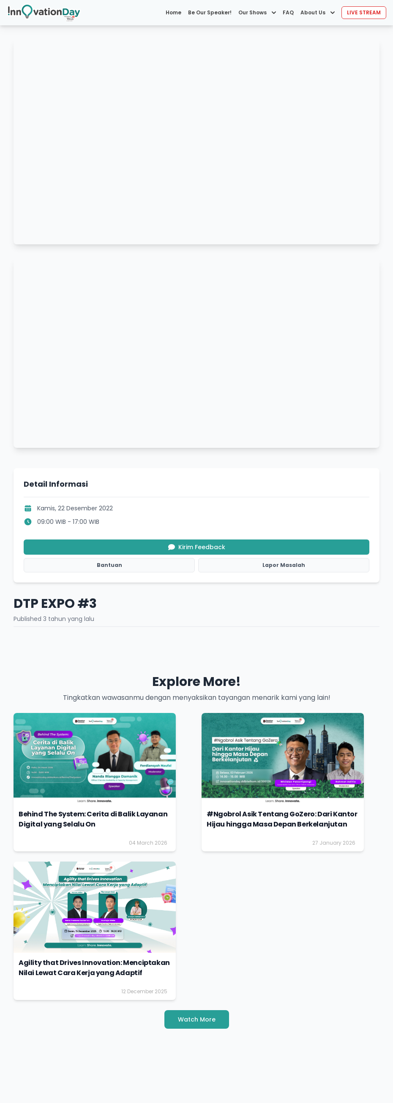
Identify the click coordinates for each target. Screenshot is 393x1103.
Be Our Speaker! (210, 12)
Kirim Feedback (196, 547)
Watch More (197, 1019)
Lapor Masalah (283, 565)
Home (173, 12)
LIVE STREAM (364, 12)
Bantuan (109, 565)
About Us (317, 12)
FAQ (288, 12)
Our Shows (257, 12)
